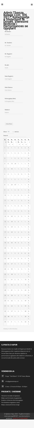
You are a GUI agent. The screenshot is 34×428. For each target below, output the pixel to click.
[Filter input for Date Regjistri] (14, 79)
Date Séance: (9, 87)
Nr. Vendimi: (8, 42)
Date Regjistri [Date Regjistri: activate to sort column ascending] (19, 141)
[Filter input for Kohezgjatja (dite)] (14, 101)
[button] (10, 131)
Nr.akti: (7, 65)
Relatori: (7, 109)
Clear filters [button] (9, 124)
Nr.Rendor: (8, 31)
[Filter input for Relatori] (14, 112)
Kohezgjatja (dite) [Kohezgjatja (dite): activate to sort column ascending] (26, 141)
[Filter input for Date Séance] (14, 90)
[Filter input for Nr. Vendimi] (14, 45)
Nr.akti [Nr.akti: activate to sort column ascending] (16, 139)
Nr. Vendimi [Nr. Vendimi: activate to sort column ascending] (9, 141)
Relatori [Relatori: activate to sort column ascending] (29, 139)
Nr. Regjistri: (8, 54)
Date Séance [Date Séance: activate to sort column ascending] (22, 141)
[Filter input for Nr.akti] (14, 67)
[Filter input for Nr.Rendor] (14, 34)
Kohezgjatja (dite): (10, 98)
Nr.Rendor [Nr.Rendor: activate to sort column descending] (5, 139)
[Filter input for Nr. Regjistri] (14, 56)
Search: (14, 135)
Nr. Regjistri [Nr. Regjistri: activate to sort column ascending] (12, 141)
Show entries (11, 131)
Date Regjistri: (9, 76)
